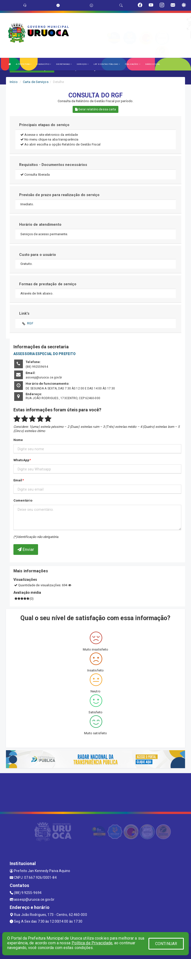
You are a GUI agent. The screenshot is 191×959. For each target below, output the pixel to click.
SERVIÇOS (83, 64)
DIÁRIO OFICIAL (152, 64)
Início (14, 82)
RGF (30, 323)
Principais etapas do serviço (44, 125)
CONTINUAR (166, 943)
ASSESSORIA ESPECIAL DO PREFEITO (44, 354)
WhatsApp (21, 460)
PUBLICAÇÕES (132, 64)
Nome (18, 440)
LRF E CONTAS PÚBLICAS (107, 64)
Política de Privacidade (92, 943)
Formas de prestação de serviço (48, 284)
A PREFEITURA (23, 64)
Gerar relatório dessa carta (95, 109)
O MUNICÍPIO (44, 64)
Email (17, 480)
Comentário (22, 500)
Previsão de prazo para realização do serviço (59, 195)
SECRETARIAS (64, 64)
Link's (24, 313)
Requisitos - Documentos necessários (53, 164)
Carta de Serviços (35, 82)
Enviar (25, 549)
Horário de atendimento (40, 224)
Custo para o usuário (37, 254)
